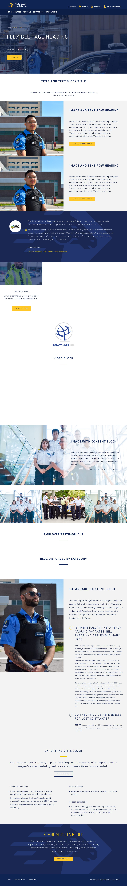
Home (9, 27)
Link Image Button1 (21, 308)
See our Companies (63, 774)
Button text (14, 57)
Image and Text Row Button (82, 144)
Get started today (63, 858)
